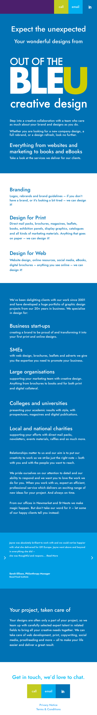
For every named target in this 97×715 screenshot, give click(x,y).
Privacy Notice (48, 705)
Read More (52, 555)
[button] (92, 557)
